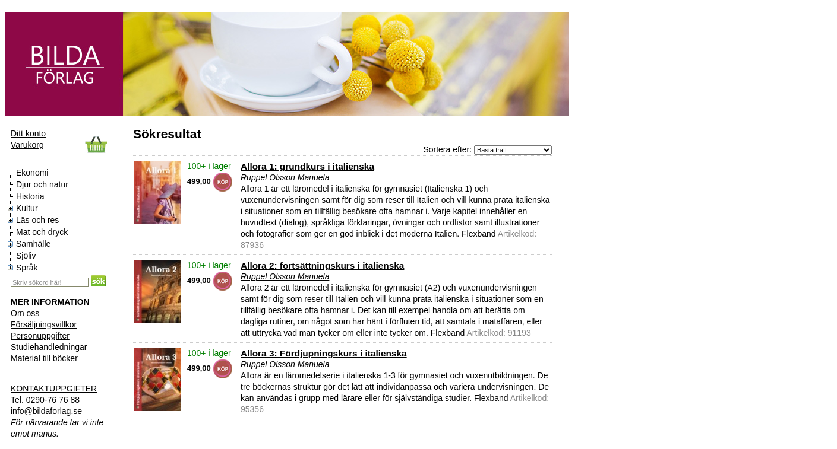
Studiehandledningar (49, 347)
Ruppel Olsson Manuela (285, 177)
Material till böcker (44, 358)
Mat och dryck (42, 232)
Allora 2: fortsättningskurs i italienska (322, 265)
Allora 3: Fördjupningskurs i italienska (324, 353)
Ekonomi (32, 172)
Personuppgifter (40, 335)
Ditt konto (28, 133)
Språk (27, 267)
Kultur (27, 208)
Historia (30, 196)
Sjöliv (26, 255)
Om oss (25, 313)
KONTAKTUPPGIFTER (54, 388)
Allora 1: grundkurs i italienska (307, 166)
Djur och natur (42, 184)
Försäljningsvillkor (44, 324)
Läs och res (37, 220)
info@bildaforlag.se (46, 411)
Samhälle (33, 244)
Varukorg (27, 144)
